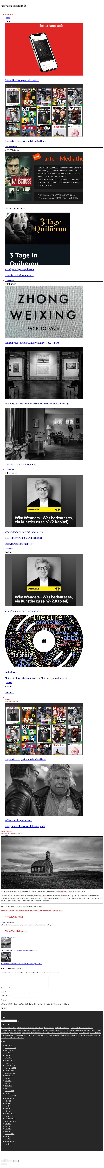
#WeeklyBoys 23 (14, 916)
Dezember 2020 (10, 1098)
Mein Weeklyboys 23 (16, 930)
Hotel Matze (65, 1033)
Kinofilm (98, 1033)
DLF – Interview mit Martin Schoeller (23, 537)
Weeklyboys (63, 891)
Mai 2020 (8, 1108)
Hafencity (50, 1033)
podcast (10, 1038)
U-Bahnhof (97, 1038)
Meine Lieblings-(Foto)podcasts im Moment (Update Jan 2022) (36, 677)
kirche (3, 1035)
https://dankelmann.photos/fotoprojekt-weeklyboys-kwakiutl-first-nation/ (26, 925)
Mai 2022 (8, 1055)
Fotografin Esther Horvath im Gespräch (25, 826)
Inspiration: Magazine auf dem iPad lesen (25, 141)
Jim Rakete (91, 1033)
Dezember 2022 (10, 1050)
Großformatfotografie (39, 1033)
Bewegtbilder (11, 146)
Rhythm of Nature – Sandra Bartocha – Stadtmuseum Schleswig (37, 403)
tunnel (91, 1038)
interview (80, 1033)
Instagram (73, 1033)
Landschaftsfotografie (29, 1035)
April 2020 (8, 1111)
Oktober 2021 (10, 1073)
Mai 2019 (8, 1131)
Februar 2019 (9, 1136)
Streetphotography (82, 1038)
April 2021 (8, 1088)
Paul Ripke (93, 1035)
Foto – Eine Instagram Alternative (22, 80)
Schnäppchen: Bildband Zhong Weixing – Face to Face (32, 342)
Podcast (9, 548)
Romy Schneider (42, 1038)
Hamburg (57, 1033)
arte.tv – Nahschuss (15, 208)
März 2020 (8, 1113)
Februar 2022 (9, 1063)
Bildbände (10, 280)
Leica (39, 1035)
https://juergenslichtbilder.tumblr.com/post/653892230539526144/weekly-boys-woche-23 (32, 910)
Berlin (52, 1030)
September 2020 (10, 1101)
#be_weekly (5, 1030)
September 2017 (10, 1144)
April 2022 (8, 1058)
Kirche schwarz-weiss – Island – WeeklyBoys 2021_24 (21, 964)
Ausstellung (40, 1030)
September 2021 (10, 1075)
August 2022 (9, 1053)
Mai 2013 (8, 1146)
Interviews (10, 469)
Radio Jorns (11, 671)
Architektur (32, 1030)
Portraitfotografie (20, 1038)
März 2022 (8, 1060)
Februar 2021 (9, 1093)
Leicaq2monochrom (62, 1035)
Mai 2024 (8, 1048)
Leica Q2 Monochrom (48, 1035)
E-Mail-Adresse (6, 998)
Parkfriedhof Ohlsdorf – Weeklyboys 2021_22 (19, 950)
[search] (18, 1023)
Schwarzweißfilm (53, 1038)
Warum (9, 683)
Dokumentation (87, 1030)
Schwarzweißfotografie (12, 937)
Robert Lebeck (31, 1038)
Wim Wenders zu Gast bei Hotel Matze (24, 531)
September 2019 (10, 1123)
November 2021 (10, 1070)
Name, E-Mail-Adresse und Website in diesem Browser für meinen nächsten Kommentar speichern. (36, 1006)
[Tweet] (6, 835)
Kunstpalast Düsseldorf (13, 1035)
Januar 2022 (9, 1065)
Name (3, 994)
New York (86, 1035)
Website (3, 1002)
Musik (81, 1035)
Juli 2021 (8, 1081)
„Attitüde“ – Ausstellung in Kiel (20, 464)
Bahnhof (47, 1030)
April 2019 (8, 1134)
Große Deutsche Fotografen (21, 1033)
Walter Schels (9, 1040)
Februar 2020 (9, 1116)
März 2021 (8, 1091)
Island (6, 937)
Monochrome (73, 1035)
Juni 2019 (8, 1129)
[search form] (9, 1023)
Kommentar (5, 990)
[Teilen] (2, 835)
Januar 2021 (9, 1096)
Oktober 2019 (10, 1121)
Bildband (58, 1030)
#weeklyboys (3, 937)
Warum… (9, 692)
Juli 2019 (8, 1126)
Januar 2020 (9, 1118)
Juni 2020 (8, 1106)
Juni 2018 (8, 1141)
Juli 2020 (8, 1103)
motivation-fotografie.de (13, 5)
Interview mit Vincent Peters (19, 275)
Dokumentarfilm (76, 1030)
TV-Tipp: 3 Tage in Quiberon (19, 269)
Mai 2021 (8, 1085)
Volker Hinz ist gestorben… (18, 820)
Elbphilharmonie (6, 1033)
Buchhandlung (65, 1030)
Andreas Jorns (23, 1030)
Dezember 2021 (10, 1068)
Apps (8, 18)
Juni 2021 (8, 1083)
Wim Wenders (19, 1040)
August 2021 (9, 1078)
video (3, 1040)
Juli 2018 (8, 1139)
